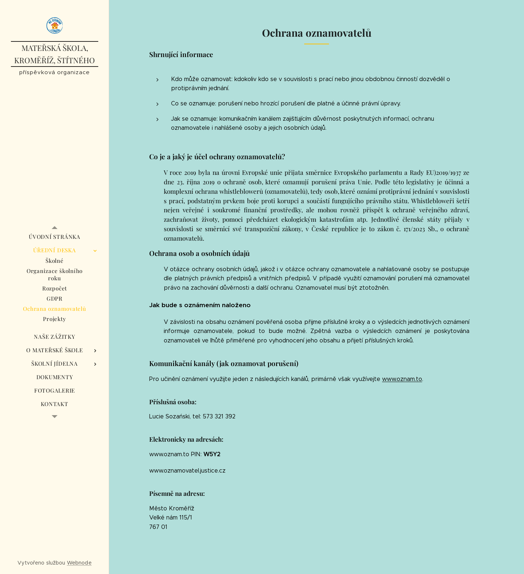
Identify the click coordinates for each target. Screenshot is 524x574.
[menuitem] (54, 237)
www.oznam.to (402, 379)
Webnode (79, 562)
